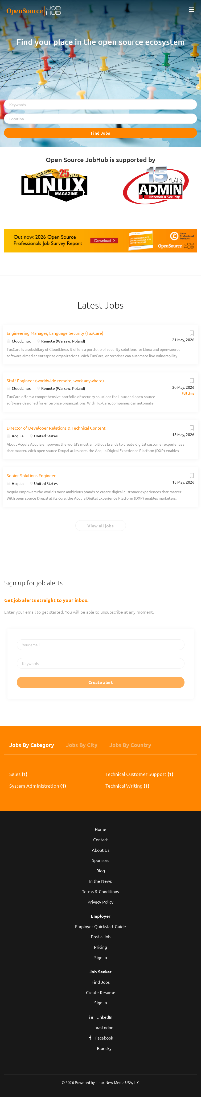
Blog (100, 870)
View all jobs (100, 525)
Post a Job (100, 936)
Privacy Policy (100, 901)
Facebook (104, 1037)
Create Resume (100, 992)
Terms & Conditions (100, 891)
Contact (100, 839)
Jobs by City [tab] (81, 744)
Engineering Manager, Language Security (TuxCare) (55, 333)
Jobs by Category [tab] (31, 744)
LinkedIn (104, 1017)
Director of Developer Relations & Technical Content (56, 427)
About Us (100, 850)
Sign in (100, 957)
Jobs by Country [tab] (130, 744)
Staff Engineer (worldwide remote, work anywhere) (55, 380)
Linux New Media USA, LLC (118, 1082)
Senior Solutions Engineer (31, 475)
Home (100, 829)
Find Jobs (100, 133)
